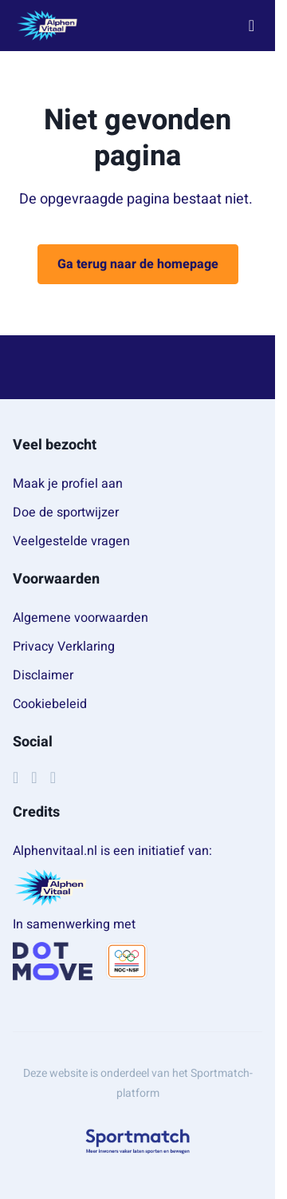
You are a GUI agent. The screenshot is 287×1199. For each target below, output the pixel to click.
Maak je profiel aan (68, 483)
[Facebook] (15, 777)
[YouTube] (53, 777)
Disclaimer (43, 675)
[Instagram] (34, 777)
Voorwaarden (56, 579)
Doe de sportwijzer (66, 512)
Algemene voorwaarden (80, 617)
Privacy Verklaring (64, 646)
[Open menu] (251, 26)
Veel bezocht (54, 445)
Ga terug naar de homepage (137, 264)
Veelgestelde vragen (71, 541)
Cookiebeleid (50, 704)
